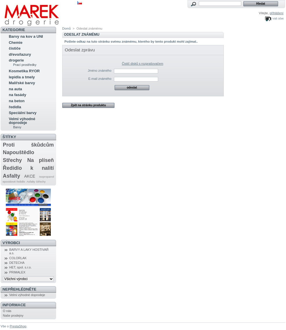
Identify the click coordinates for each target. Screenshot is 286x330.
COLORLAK (18, 258)
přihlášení (277, 13)
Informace (14, 305)
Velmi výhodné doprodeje (22, 121)
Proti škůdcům (28, 145)
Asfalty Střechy (36, 181)
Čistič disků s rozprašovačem (142, 63)
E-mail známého (99, 78)
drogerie (16, 60)
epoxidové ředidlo (14, 181)
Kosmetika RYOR (24, 71)
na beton (16, 101)
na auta (15, 89)
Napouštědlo (18, 152)
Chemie (15, 42)
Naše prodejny (13, 315)
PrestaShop (18, 326)
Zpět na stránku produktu (88, 105)
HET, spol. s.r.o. (20, 267)
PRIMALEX (17, 272)
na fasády (17, 95)
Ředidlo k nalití (28, 168)
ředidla (15, 107)
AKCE (29, 176)
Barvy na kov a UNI (26, 36)
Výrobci (11, 243)
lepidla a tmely (22, 77)
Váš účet (277, 18)
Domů (66, 28)
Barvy (17, 127)
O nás (7, 311)
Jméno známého (99, 70)
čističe (14, 48)
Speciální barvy (22, 113)
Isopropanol (46, 176)
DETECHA (17, 262)
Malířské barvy (22, 83)
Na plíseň (40, 160)
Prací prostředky (24, 64)
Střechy (12, 160)
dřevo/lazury (20, 54)
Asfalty (11, 176)
